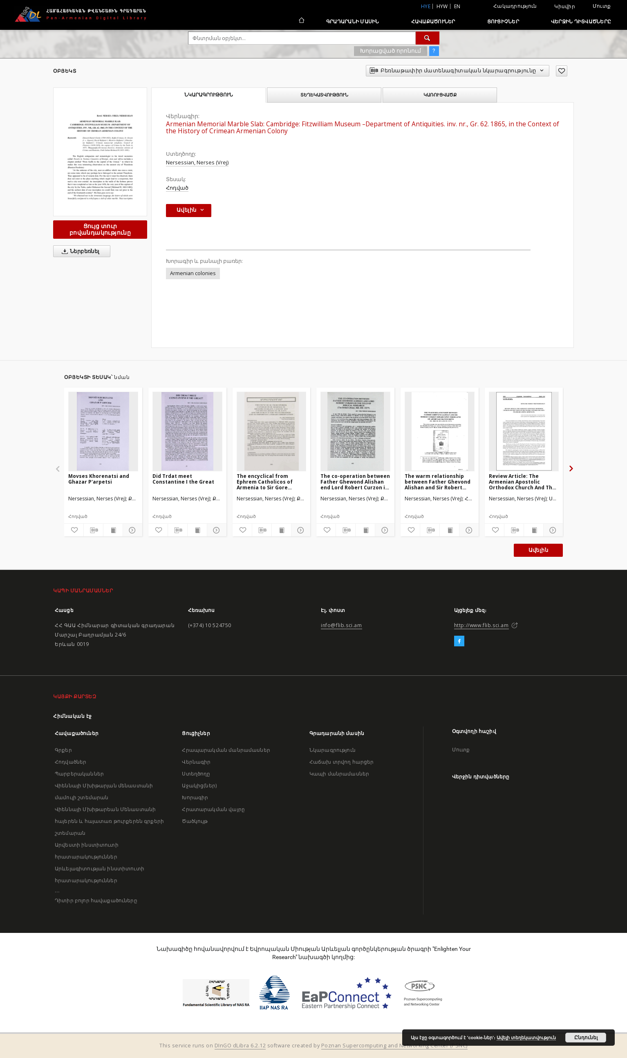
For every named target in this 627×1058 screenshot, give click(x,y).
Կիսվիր (564, 6)
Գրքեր (63, 749)
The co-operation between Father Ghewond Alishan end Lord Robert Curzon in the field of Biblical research (355, 482)
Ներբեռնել (79, 251)
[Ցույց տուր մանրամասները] (131, 530)
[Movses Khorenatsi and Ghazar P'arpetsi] (103, 431)
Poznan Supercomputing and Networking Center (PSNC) (394, 1045)
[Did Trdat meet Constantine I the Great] (187, 431)
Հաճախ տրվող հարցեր (341, 761)
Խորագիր (195, 797)
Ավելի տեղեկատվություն (526, 1037)
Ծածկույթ (195, 821)
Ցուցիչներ (503, 21)
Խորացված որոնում (390, 50)
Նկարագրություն (332, 749)
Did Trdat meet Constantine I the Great (183, 479)
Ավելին (538, 550)
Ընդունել (586, 1037)
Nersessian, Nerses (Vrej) (197, 162)
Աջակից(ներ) (199, 785)
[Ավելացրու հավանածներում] (561, 70)
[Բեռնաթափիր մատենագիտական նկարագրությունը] (93, 530)
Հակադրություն (515, 5)
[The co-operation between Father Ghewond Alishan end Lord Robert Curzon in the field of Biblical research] (355, 431)
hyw (442, 6)
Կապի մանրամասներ (339, 773)
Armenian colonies (193, 273)
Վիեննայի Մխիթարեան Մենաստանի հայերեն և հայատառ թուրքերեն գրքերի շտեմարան (109, 821)
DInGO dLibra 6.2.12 (240, 1045)
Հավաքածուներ (433, 21)
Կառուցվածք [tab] (440, 95)
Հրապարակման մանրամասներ (226, 749)
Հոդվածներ (70, 761)
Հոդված (177, 187)
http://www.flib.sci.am (481, 625)
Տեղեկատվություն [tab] (324, 95)
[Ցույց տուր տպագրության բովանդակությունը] (113, 530)
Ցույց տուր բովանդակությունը (100, 229)
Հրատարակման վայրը (213, 809)
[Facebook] (459, 641)
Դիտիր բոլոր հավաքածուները (96, 900)
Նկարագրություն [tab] (208, 95)
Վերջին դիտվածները (581, 21)
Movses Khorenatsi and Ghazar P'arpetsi (98, 479)
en (457, 6)
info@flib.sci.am (341, 625)
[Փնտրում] (427, 38)
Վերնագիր (196, 761)
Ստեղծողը (196, 773)
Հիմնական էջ (72, 716)
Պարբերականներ (79, 773)
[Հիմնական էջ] (301, 21)
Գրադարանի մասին (352, 21)
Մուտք (602, 5)
